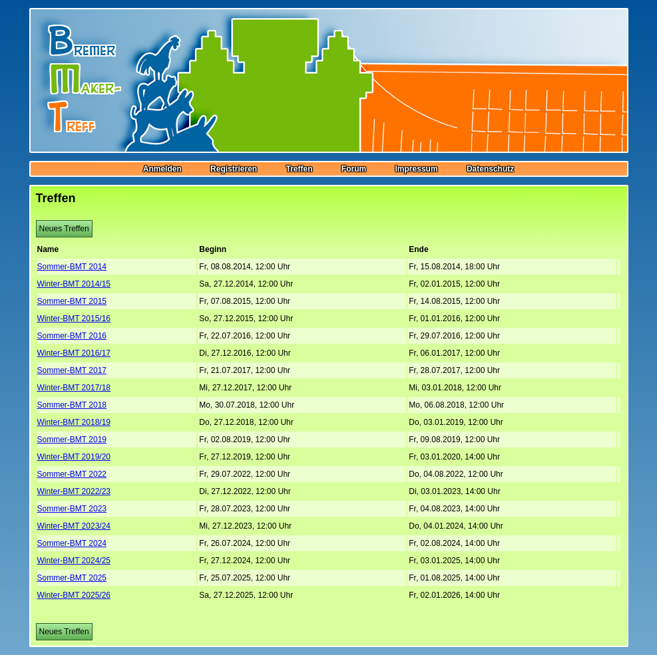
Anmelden (162, 169)
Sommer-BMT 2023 (72, 508)
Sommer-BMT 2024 (72, 543)
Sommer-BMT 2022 (72, 474)
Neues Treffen (64, 228)
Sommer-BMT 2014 (72, 266)
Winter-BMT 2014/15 (74, 284)
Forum (353, 169)
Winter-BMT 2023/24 (74, 526)
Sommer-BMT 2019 (72, 439)
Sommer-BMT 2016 (72, 335)
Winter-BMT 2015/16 (74, 318)
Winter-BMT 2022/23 (74, 491)
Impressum (416, 169)
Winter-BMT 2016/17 (74, 353)
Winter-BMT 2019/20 (74, 456)
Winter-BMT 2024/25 (74, 560)
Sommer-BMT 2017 (72, 370)
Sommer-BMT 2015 (72, 301)
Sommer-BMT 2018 (72, 405)
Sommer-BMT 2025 (72, 578)
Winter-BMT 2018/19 (74, 422)
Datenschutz (490, 169)
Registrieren (233, 169)
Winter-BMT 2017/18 (74, 387)
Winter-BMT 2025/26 (74, 595)
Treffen (299, 169)
